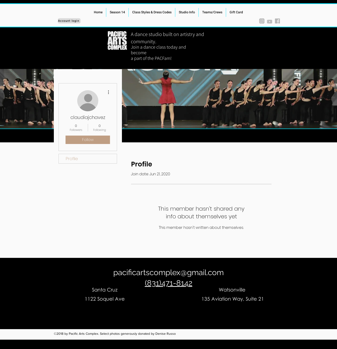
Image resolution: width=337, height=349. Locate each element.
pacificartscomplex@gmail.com (168, 272)
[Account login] (69, 20)
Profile (72, 159)
